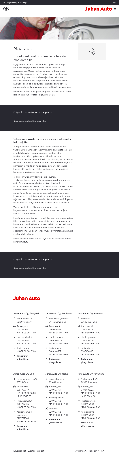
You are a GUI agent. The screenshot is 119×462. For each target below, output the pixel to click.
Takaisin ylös (96, 450)
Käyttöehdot (19, 450)
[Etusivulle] (98, 9)
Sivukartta (81, 450)
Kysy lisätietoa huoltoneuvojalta (30, 120)
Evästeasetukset (36, 450)
